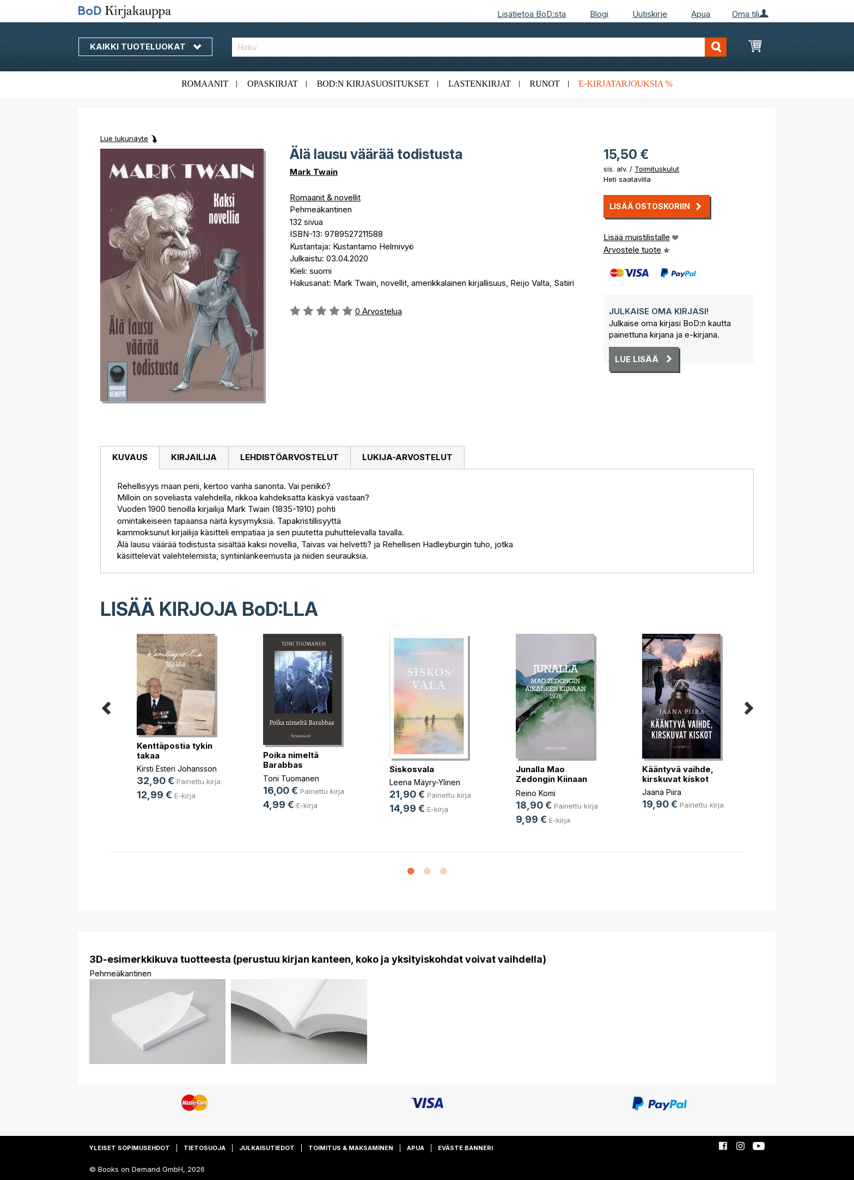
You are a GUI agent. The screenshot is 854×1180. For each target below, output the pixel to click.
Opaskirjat (272, 83)
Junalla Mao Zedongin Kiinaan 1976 (551, 779)
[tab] (129, 458)
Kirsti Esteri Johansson (177, 768)
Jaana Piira (661, 792)
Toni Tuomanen (291, 778)
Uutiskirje (649, 14)
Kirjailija (194, 457)
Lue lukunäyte (124, 138)
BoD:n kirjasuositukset (373, 83)
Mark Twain (314, 172)
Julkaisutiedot (267, 1148)
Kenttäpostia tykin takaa (174, 751)
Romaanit (204, 83)
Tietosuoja (204, 1148)
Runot (545, 83)
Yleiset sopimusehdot (129, 1148)
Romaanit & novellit (325, 197)
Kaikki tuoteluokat (145, 46)
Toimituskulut (657, 168)
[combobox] (479, 47)
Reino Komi (536, 793)
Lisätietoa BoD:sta (531, 14)
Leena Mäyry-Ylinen (424, 782)
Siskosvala (411, 769)
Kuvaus (130, 457)
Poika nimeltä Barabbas (291, 760)
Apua (700, 14)
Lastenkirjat (479, 83)
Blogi (599, 14)
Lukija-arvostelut (407, 457)
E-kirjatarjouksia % (625, 83)
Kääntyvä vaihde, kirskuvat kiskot (677, 774)
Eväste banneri (465, 1148)
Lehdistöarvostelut (289, 457)
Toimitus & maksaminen (350, 1148)
